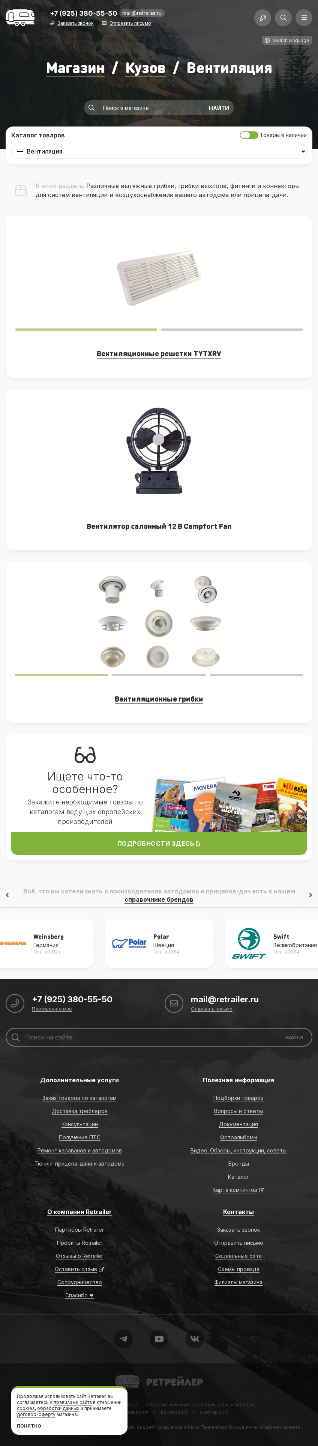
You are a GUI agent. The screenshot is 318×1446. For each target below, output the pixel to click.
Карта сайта (174, 1412)
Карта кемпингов (235, 1190)
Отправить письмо (130, 23)
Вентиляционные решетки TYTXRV (159, 353)
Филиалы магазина (238, 1282)
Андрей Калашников (160, 1427)
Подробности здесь (159, 843)
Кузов (145, 67)
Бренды (238, 1163)
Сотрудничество (79, 1282)
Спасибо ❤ (79, 1295)
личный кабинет (263, 1427)
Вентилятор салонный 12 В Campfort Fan (159, 526)
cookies (26, 1408)
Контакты (238, 1212)
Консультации (80, 1124)
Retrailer (124, 1374)
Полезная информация (238, 1080)
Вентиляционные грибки (159, 698)
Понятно (29, 1426)
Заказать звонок (75, 23)
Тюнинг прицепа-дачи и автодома (79, 1163)
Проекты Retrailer (79, 1243)
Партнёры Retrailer (79, 1229)
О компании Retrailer (79, 1212)
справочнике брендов (159, 899)
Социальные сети (238, 1256)
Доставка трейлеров (80, 1111)
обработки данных (58, 1408)
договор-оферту (36, 1414)
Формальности (131, 1412)
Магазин (75, 67)
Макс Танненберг (208, 1427)
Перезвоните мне (52, 1009)
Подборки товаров (238, 1098)
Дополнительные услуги (79, 1080)
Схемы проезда (239, 1269)
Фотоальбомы (238, 1137)
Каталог (238, 1176)
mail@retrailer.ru (142, 13)
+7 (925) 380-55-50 (83, 13)
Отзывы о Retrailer (79, 1256)
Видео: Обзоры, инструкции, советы (238, 1150)
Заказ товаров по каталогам (79, 1098)
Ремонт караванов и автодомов (80, 1150)
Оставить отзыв (76, 1269)
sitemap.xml (213, 1412)
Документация (238, 1124)
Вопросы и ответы (238, 1111)
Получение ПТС (79, 1137)
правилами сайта (73, 1402)
